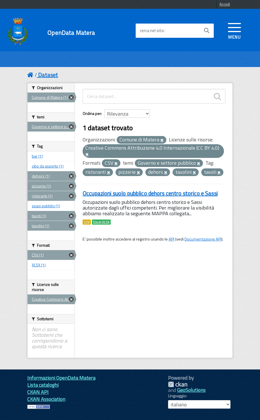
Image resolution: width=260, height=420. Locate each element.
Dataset (48, 74)
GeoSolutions (191, 390)
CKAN (177, 384)
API (171, 239)
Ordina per (92, 113)
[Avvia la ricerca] (207, 31)
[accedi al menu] (234, 30)
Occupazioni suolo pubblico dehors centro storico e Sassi (150, 193)
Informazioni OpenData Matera (61, 378)
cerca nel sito (152, 31)
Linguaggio (177, 396)
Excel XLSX (101, 222)
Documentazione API (202, 239)
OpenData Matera (71, 33)
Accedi (224, 4)
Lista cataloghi (42, 385)
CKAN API (38, 392)
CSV (87, 222)
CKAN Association (46, 399)
